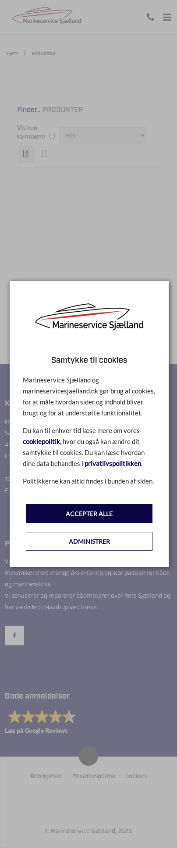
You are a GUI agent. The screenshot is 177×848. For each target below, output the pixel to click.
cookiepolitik (41, 441)
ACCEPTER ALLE (89, 513)
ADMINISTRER (89, 541)
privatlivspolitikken (113, 463)
